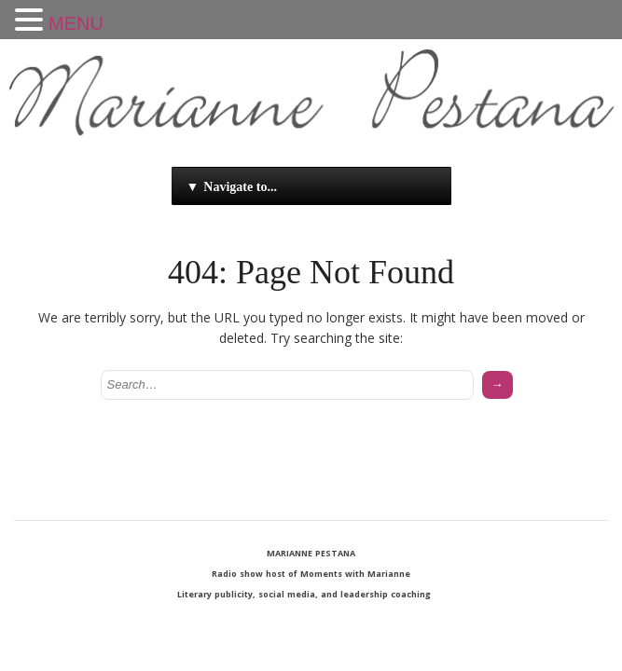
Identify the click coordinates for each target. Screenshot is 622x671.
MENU (76, 23)
